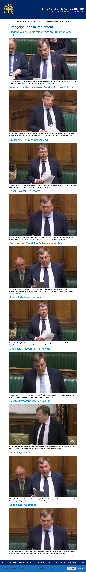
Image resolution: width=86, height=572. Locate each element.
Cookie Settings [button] (71, 568)
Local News (33, 21)
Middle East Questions (22, 504)
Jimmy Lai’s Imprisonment (25, 297)
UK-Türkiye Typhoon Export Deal (28, 139)
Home (19, 21)
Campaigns (61, 21)
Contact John (25, 21)
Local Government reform (24, 191)
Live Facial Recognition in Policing (29, 348)
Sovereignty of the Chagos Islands (29, 401)
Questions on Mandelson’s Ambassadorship (35, 243)
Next (74, 557)
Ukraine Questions (20, 452)
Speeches (54, 21)
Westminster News (44, 21)
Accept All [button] (80, 568)
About (67, 21)
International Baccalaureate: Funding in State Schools (41, 87)
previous (12, 557)
